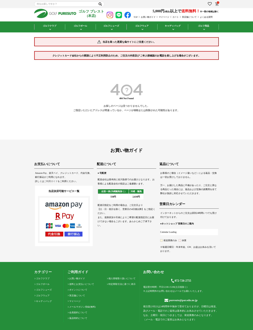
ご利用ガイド (51, 181)
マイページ (164, 17)
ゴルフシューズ (111, 26)
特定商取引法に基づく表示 (122, 284)
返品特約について (78, 318)
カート (175, 17)
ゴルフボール (80, 26)
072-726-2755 (181, 281)
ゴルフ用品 (203, 26)
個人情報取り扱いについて (122, 278)
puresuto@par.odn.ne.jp (180, 300)
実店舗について (189, 17)
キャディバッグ (173, 26)
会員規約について (78, 312)
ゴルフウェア (142, 26)
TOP (135, 17)
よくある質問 (206, 17)
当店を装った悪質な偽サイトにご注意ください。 (129, 42)
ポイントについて (78, 290)
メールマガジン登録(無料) (82, 307)
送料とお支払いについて (81, 284)
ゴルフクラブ (49, 26)
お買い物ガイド (148, 17)
